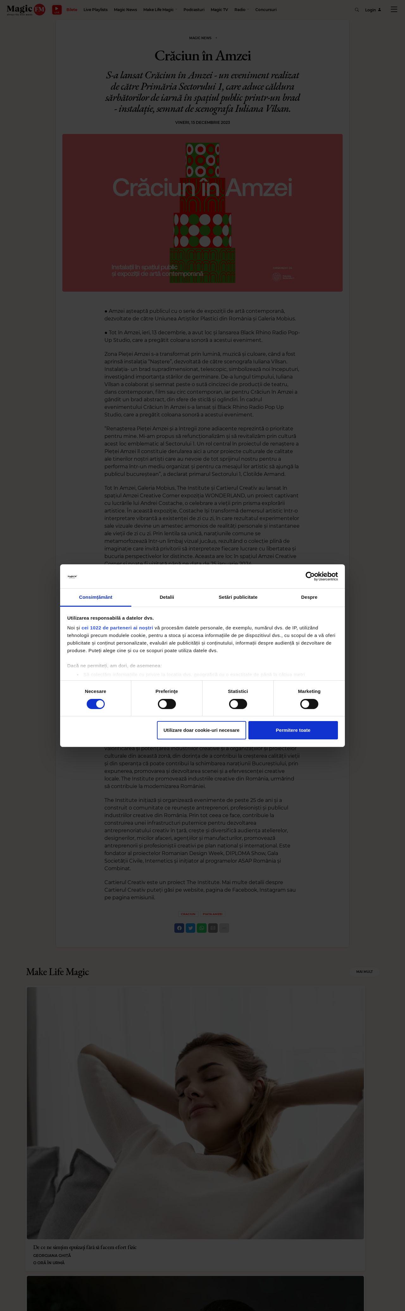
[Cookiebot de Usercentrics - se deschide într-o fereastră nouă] (310, 576)
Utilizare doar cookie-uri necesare (202, 730)
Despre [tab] (309, 597)
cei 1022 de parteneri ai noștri (117, 627)
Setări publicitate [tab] (238, 597)
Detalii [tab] (167, 597)
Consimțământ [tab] (95, 597)
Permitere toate (293, 730)
